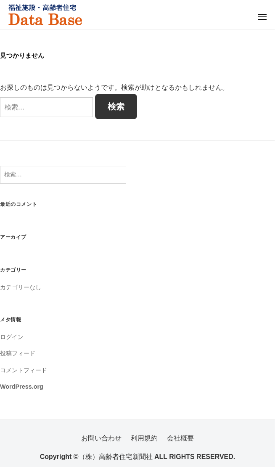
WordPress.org (21, 386)
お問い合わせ (101, 438)
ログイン (12, 337)
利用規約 (144, 438)
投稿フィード (17, 353)
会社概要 (180, 438)
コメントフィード (23, 370)
